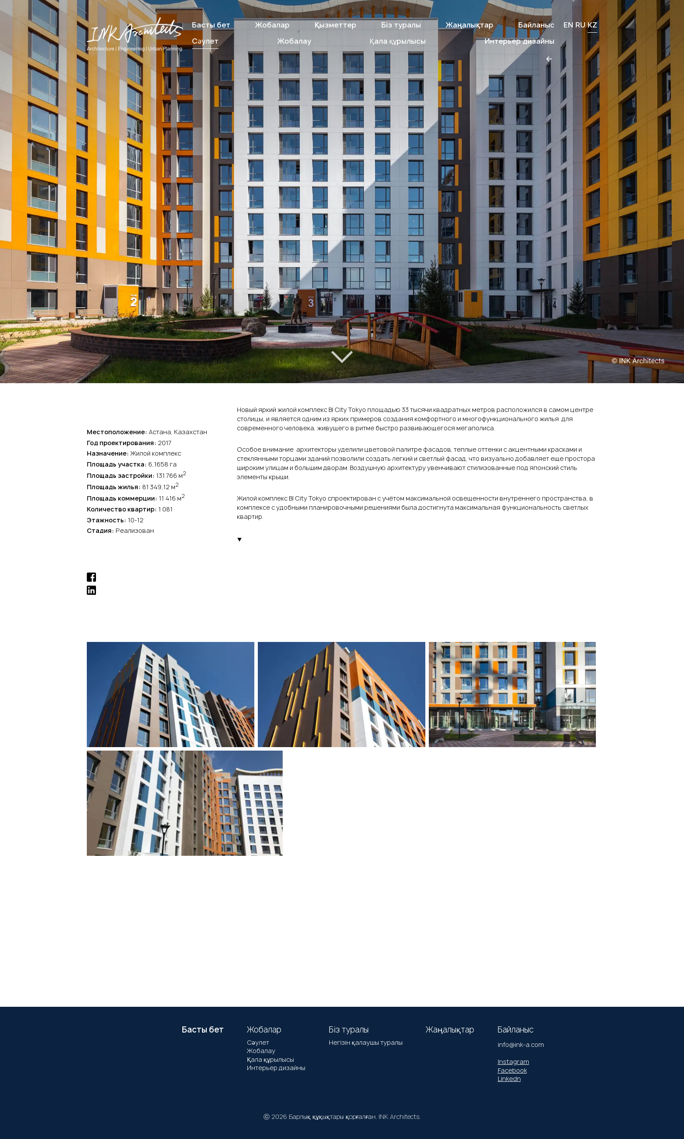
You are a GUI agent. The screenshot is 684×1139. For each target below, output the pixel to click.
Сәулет (258, 1042)
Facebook (512, 1070)
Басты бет (211, 25)
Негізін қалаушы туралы (366, 1042)
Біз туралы (401, 25)
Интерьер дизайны (276, 1068)
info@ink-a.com (521, 1044)
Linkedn (509, 1078)
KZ (592, 25)
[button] (38, 182)
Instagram (513, 1061)
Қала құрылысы (270, 1059)
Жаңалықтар (469, 25)
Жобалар (272, 25)
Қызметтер (335, 25)
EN (568, 25)
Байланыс (536, 25)
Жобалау (261, 1050)
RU (580, 25)
